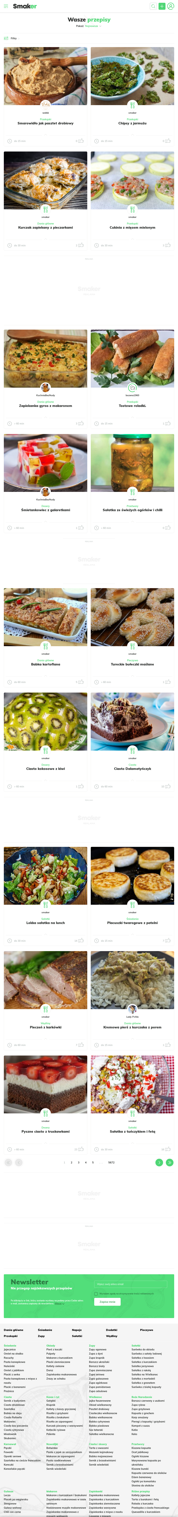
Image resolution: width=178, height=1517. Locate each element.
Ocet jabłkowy (140, 1452)
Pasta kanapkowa (14, 1362)
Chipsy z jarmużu (132, 123)
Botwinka (52, 1448)
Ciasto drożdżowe (14, 1404)
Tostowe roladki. (132, 406)
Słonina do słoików (143, 1485)
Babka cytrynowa (99, 1421)
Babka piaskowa (99, 1425)
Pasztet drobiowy (99, 1409)
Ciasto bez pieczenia (16, 1425)
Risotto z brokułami (57, 1417)
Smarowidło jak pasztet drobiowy (46, 123)
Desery (46, 506)
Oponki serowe (12, 1456)
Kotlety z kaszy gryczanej (61, 1409)
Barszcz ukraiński (99, 1362)
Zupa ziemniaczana (100, 1370)
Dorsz (49, 1370)
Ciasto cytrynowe (14, 1430)
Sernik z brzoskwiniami (59, 1464)
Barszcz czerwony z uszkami (148, 1400)
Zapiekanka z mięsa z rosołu (106, 1512)
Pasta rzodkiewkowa (58, 1460)
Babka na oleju (13, 1413)
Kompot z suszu (141, 1425)
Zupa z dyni (96, 1353)
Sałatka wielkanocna (101, 1434)
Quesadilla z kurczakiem (146, 1512)
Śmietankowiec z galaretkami (45, 510)
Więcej (58, 1303)
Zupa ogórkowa (98, 1382)
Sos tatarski (96, 1430)
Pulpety (50, 1353)
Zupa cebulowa (98, 1391)
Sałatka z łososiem (143, 1357)
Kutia (135, 1430)
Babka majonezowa (100, 1456)
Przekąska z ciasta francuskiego (150, 1507)
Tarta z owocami (99, 1448)
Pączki (7, 1448)
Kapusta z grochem (143, 1413)
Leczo (7, 1495)
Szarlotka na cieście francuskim (22, 1460)
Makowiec (10, 1421)
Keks (134, 1434)
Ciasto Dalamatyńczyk (132, 769)
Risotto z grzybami (57, 1413)
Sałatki (45, 919)
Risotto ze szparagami (59, 1421)
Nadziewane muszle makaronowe (66, 1507)
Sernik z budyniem (14, 1400)
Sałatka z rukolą (141, 1370)
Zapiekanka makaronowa (61, 1374)
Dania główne (45, 223)
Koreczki (9, 1464)
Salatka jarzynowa (143, 1366)
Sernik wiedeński (56, 1468)
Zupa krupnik (96, 1357)
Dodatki (111, 1330)
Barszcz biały (97, 1366)
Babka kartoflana (45, 664)
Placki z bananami (15, 1387)
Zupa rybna (138, 1404)
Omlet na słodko (13, 1353)
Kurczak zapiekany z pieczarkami (45, 227)
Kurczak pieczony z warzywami (64, 1425)
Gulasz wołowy (13, 1507)
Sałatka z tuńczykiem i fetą (132, 1131)
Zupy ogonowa (97, 1349)
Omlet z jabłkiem (14, 1370)
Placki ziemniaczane (58, 1362)
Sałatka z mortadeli (143, 1378)
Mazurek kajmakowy (101, 1452)
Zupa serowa (96, 1374)
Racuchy (9, 1357)
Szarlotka (9, 1409)
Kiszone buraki (140, 1468)
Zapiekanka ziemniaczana (104, 1503)
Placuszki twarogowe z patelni (132, 923)
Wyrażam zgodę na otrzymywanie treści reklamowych (124, 1293)
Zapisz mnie (107, 1301)
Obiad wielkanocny (100, 1404)
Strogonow (10, 1503)
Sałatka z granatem (143, 1382)
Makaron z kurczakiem (59, 1357)
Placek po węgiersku (16, 1499)
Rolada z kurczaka (142, 1503)
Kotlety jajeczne (141, 1495)
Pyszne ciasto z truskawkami (46, 1131)
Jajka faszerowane (100, 1400)
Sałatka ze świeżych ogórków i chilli (132, 510)
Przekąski (45, 119)
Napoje (77, 1330)
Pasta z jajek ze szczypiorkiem (64, 1452)
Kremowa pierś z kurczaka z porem (132, 1027)
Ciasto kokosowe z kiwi (45, 769)
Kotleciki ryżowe (55, 1430)
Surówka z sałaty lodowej (147, 1353)
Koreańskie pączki (14, 1468)
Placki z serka (12, 1374)
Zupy (41, 1336)
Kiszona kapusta (141, 1448)
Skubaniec (10, 1438)
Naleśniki (9, 1366)
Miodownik (10, 1434)
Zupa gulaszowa (98, 1378)
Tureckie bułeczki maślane (132, 664)
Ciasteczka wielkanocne (103, 1413)
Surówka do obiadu (143, 1349)
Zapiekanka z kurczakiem (104, 1499)
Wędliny (45, 1023)
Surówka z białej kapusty (146, 1387)
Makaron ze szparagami (60, 1456)
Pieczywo (132, 660)
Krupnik (50, 1404)
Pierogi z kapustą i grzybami (148, 1421)
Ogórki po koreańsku (144, 1481)
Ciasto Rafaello (13, 1417)
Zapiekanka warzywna (102, 1507)
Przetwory (132, 506)
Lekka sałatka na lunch (45, 923)
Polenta (50, 1434)
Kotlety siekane (55, 1366)
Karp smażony (140, 1417)
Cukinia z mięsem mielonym (132, 227)
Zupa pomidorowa (100, 1387)
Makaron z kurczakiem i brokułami (66, 1495)
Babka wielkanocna (100, 1417)
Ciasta (132, 764)
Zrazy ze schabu (55, 1378)
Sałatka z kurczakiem (144, 1362)
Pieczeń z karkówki (45, 1027)
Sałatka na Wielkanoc (145, 1374)
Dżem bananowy (141, 1477)
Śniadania (133, 919)
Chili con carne (12, 1512)
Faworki (8, 1452)
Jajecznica (10, 1349)
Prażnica (9, 1391)
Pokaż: (89, 26)
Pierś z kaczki (54, 1349)
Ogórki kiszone (140, 1456)
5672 (111, 1162)
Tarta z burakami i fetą (145, 1499)
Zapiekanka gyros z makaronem (45, 406)
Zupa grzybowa (141, 1409)
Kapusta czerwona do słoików (149, 1473)
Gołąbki (51, 1400)
